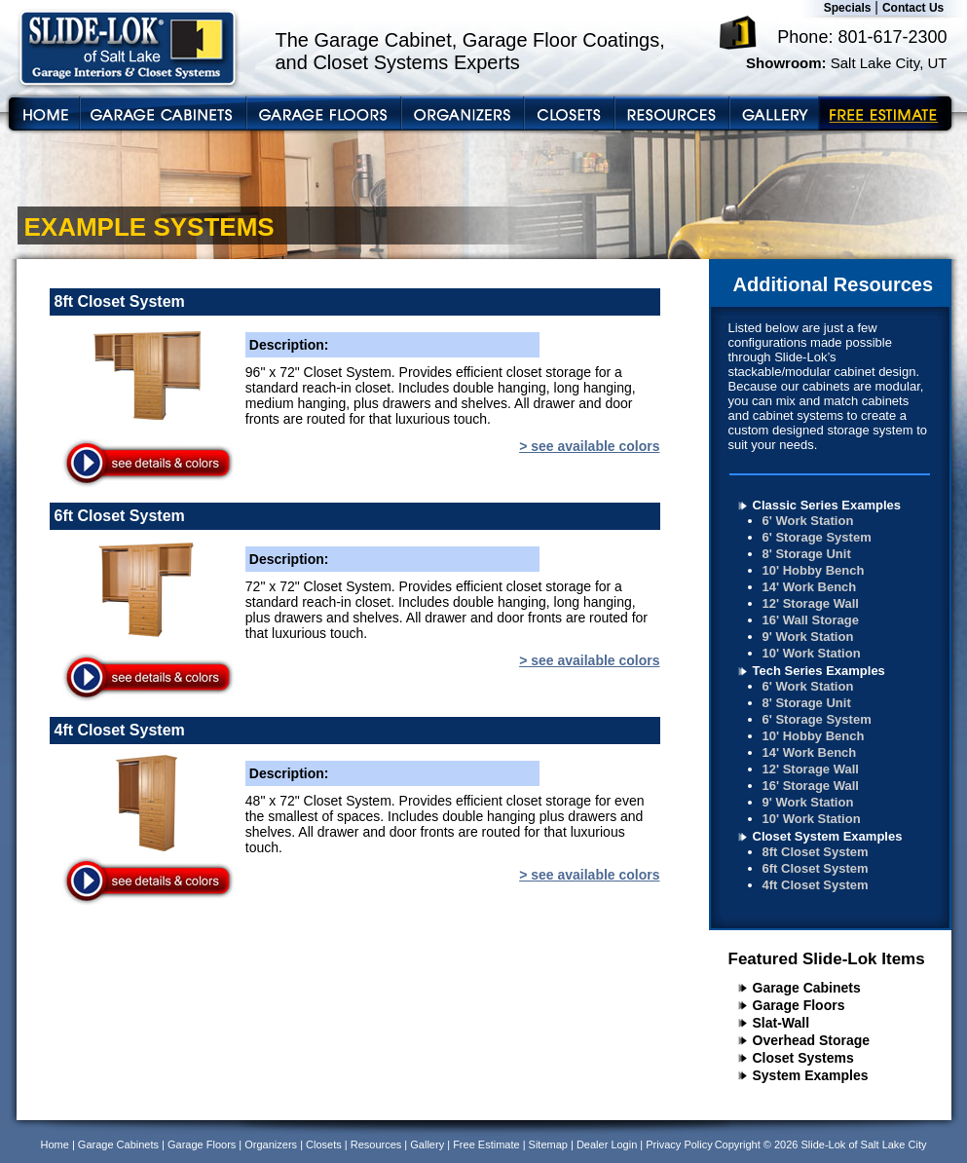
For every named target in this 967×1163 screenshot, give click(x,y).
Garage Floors (799, 1005)
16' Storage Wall (810, 785)
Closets (324, 1144)
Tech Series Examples (819, 670)
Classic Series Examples (827, 505)
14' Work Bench (809, 587)
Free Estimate (486, 1144)
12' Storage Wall (810, 603)
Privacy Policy (679, 1144)
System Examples (811, 1075)
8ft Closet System (815, 851)
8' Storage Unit (806, 553)
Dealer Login (606, 1144)
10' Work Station (811, 653)
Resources (376, 1144)
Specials (848, 8)
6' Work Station (808, 520)
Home (55, 1144)
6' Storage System (817, 537)
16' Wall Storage (810, 620)
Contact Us (913, 8)
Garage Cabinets (807, 987)
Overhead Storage (812, 1040)
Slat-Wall (781, 1023)
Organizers (270, 1144)
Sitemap (548, 1144)
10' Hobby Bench (813, 570)
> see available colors (589, 446)
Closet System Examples (828, 836)
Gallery (427, 1144)
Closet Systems (803, 1058)
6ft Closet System (815, 868)
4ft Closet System (815, 885)
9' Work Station (808, 636)
